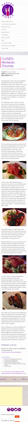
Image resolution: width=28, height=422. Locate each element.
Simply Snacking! (5, 37)
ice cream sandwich (15, 371)
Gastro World (22, 69)
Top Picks (3, 29)
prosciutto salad (14, 373)
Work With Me (4, 48)
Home (14, 379)
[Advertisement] (11, 396)
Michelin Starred (5, 32)
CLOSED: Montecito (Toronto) (8, 62)
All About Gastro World (7, 21)
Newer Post (3, 379)
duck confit (7, 371)
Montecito (8, 373)
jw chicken (21, 371)
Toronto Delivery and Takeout (8, 24)
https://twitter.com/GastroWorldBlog (11, 352)
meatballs (3, 373)
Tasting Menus (4, 35)
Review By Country (5, 27)
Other (2, 40)
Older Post (25, 379)
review (24, 373)
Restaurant (20, 373)
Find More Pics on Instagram (8, 45)
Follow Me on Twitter (6, 43)
